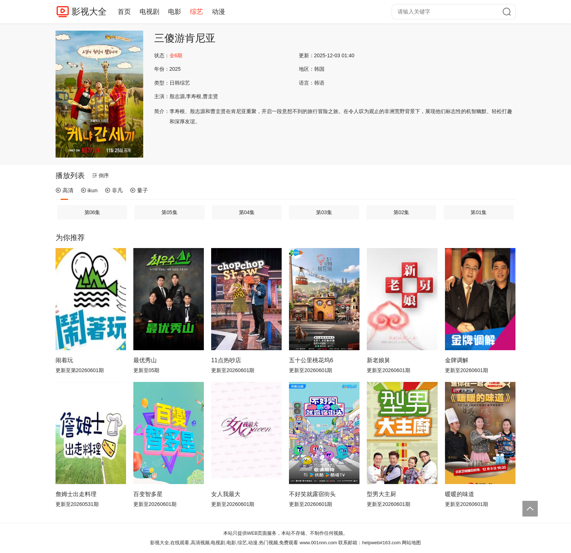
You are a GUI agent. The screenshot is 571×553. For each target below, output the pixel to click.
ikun (89, 190)
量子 (139, 190)
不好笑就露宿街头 (312, 494)
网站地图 (411, 542)
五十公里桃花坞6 (311, 360)
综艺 (196, 11)
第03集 (324, 212)
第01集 (479, 212)
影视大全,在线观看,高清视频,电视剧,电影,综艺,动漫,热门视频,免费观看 (224, 542)
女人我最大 (225, 494)
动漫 (218, 11)
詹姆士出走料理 (76, 494)
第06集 (92, 212)
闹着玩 (64, 360)
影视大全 (89, 11)
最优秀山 (145, 360)
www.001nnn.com (318, 542)
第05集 (169, 212)
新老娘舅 (378, 360)
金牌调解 (456, 360)
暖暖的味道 (459, 494)
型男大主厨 (381, 494)
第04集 (247, 212)
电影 (174, 11)
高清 (64, 190)
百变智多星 (148, 494)
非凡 (114, 190)
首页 (124, 11)
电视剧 (149, 11)
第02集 (401, 212)
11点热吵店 (226, 360)
